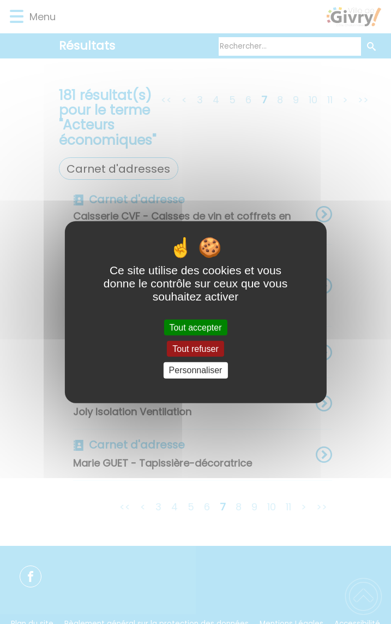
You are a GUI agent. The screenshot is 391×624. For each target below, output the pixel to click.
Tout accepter (195, 327)
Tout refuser (195, 349)
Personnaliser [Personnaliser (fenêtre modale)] (195, 370)
